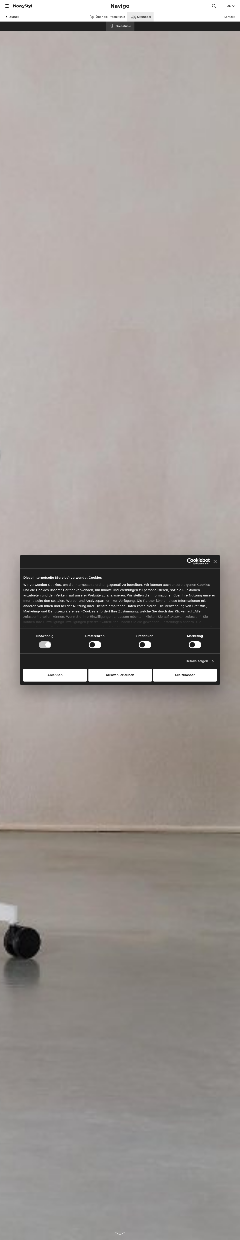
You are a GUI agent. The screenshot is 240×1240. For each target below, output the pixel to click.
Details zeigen (197, 661)
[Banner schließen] (215, 561)
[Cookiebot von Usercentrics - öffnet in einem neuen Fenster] (190, 561)
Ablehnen (54, 675)
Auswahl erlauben (120, 675)
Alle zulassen (185, 675)
